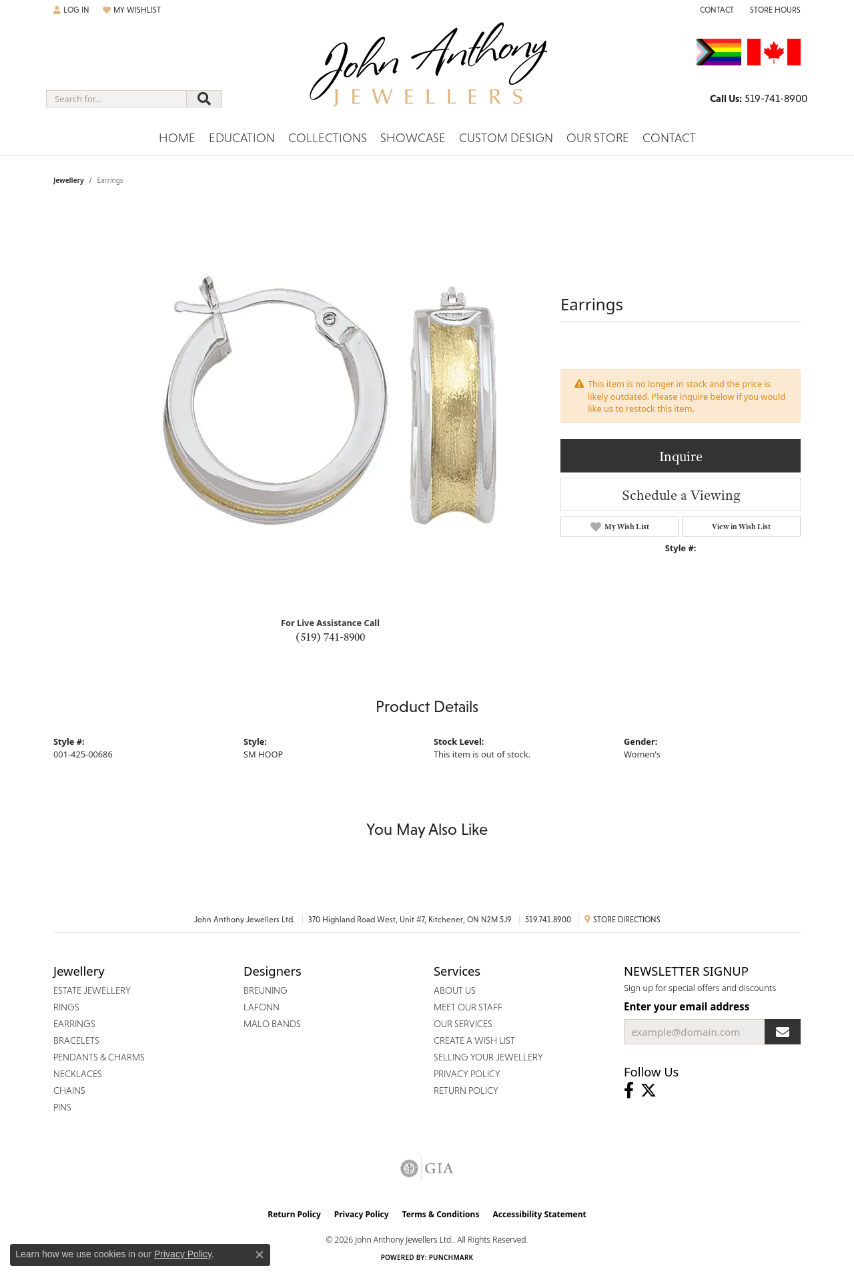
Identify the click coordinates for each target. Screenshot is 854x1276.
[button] (71, 10)
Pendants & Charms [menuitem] (99, 1057)
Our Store (597, 138)
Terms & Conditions (441, 1214)
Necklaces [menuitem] (77, 1073)
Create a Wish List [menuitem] (474, 1040)
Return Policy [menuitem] (466, 1090)
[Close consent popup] (260, 1255)
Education (242, 138)
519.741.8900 (548, 919)
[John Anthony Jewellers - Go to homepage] (427, 72)
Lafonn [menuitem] (262, 1007)
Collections (327, 138)
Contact (669, 138)
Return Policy (294, 1214)
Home (177, 138)
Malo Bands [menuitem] (272, 1023)
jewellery (68, 180)
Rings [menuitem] (66, 1007)
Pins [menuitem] (62, 1107)
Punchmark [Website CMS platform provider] (451, 1257)
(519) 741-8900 (330, 636)
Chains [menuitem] (69, 1090)
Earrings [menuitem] (74, 1023)
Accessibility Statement (539, 1214)
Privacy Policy (361, 1214)
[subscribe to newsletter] (783, 1031)
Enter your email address (686, 1006)
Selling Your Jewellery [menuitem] (488, 1057)
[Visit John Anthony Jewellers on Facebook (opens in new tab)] (629, 1090)
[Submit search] (204, 98)
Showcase (413, 138)
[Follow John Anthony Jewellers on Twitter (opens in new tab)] (648, 1090)
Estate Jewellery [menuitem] (92, 990)
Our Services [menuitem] (463, 1023)
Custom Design (506, 138)
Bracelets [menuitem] (76, 1040)
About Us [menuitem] (455, 990)
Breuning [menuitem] (266, 990)
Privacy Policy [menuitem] (467, 1073)
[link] (715, 10)
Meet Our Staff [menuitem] (468, 1007)
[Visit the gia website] (427, 1168)
